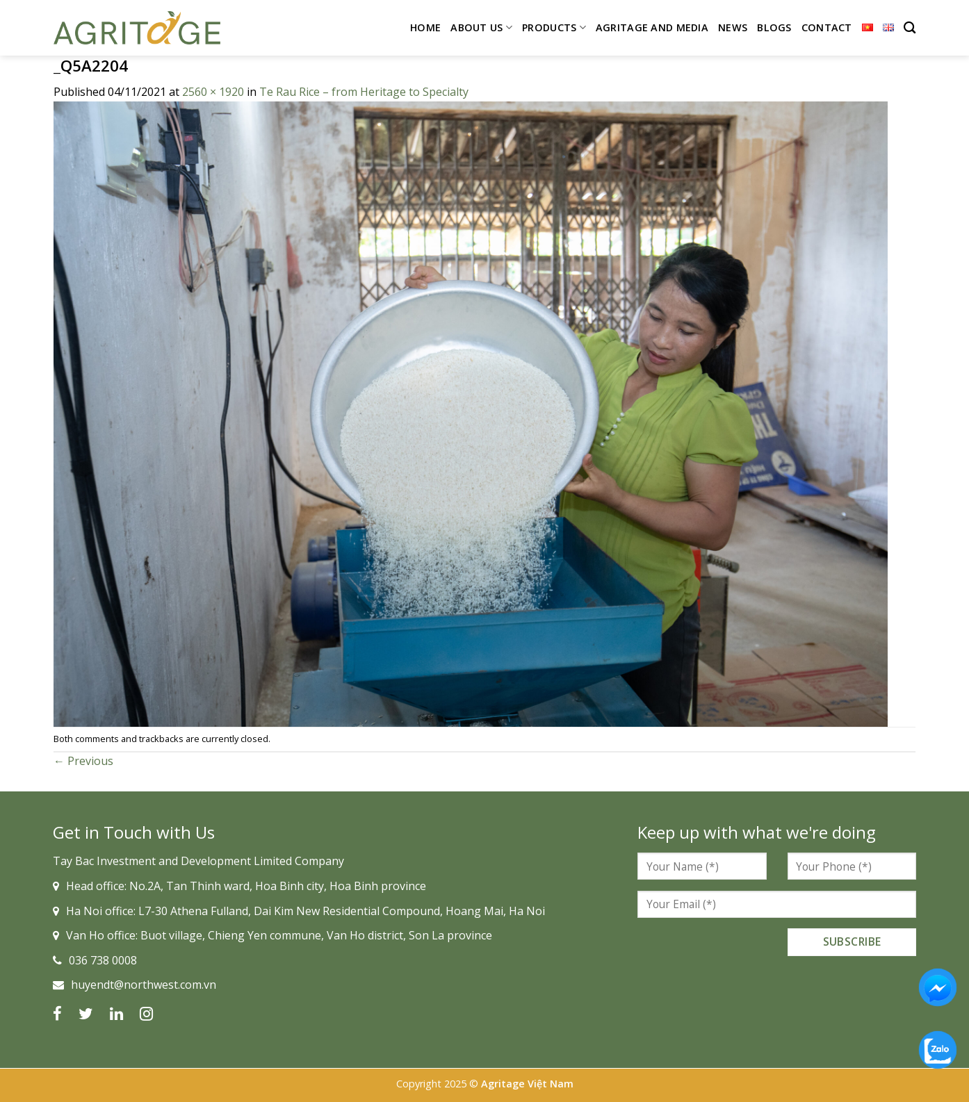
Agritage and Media (652, 27)
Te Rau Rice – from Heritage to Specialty (364, 91)
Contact (826, 27)
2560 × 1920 (213, 91)
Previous (83, 760)
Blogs (774, 27)
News (732, 27)
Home (425, 27)
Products (554, 27)
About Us (481, 27)
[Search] (909, 28)
